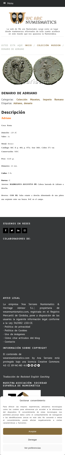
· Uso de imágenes (14, 334)
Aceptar (32, 431)
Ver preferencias (32, 448)
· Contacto (9, 341)
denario (28, 103)
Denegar (32, 439)
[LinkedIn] (18, 230)
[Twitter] (11, 230)
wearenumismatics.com (16, 358)
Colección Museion (49, 45)
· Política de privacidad (16, 326)
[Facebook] (5, 230)
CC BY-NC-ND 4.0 (23, 365)
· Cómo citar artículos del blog (21, 338)
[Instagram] (24, 230)
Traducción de (26, 376)
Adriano (17, 103)
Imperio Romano (53, 99)
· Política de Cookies (15, 330)
